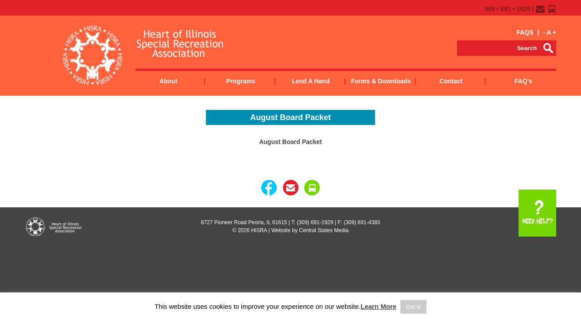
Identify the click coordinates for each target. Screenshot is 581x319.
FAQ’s (523, 81)
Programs (240, 81)
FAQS (524, 32)
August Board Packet (290, 141)
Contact (450, 81)
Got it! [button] (413, 306)
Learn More (378, 306)
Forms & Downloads (381, 81)
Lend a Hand (310, 81)
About (168, 81)
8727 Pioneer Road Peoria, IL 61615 (244, 222)
